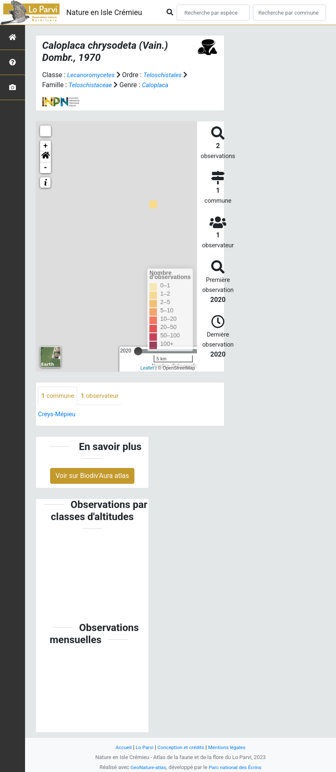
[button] (45, 156)
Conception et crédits (180, 747)
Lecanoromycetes (93, 75)
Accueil (119, 747)
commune (59, 396)
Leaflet (147, 367)
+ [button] (45, 146)
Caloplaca (165, 85)
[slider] (138, 351)
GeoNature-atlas (146, 767)
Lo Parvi (142, 747)
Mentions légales (230, 747)
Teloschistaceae (97, 85)
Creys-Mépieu (58, 415)
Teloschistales (168, 75)
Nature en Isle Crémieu (104, 12)
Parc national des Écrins (236, 767)
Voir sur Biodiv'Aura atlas (92, 476)
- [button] (45, 168)
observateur (103, 396)
